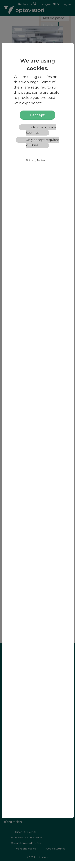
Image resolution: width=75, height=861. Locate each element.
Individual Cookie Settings (41, 129)
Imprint (58, 160)
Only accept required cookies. (42, 142)
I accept (37, 115)
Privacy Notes (36, 160)
